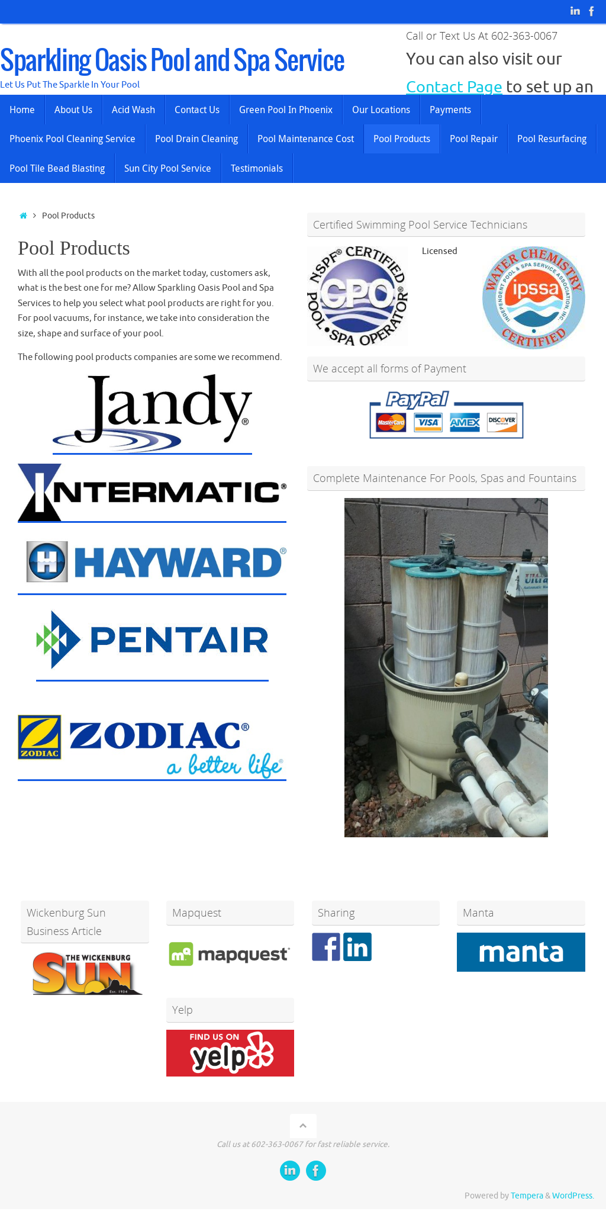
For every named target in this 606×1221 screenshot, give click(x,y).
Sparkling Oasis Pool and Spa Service (172, 61)
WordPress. (573, 1196)
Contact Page (456, 87)
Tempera (527, 1196)
